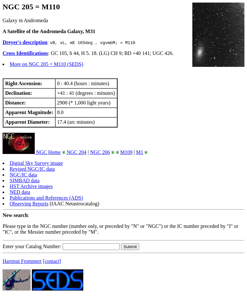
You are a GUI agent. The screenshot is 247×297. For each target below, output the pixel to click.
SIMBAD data (25, 180)
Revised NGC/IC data (32, 169)
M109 (126, 152)
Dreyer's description (25, 42)
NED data (20, 192)
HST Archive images (31, 186)
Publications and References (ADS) (46, 198)
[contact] (52, 261)
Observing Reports (29, 203)
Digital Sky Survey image (36, 163)
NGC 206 (100, 152)
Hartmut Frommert (22, 261)
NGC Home (32, 152)
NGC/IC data (23, 174)
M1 (139, 152)
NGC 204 (77, 152)
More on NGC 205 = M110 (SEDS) (46, 64)
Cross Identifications (25, 53)
